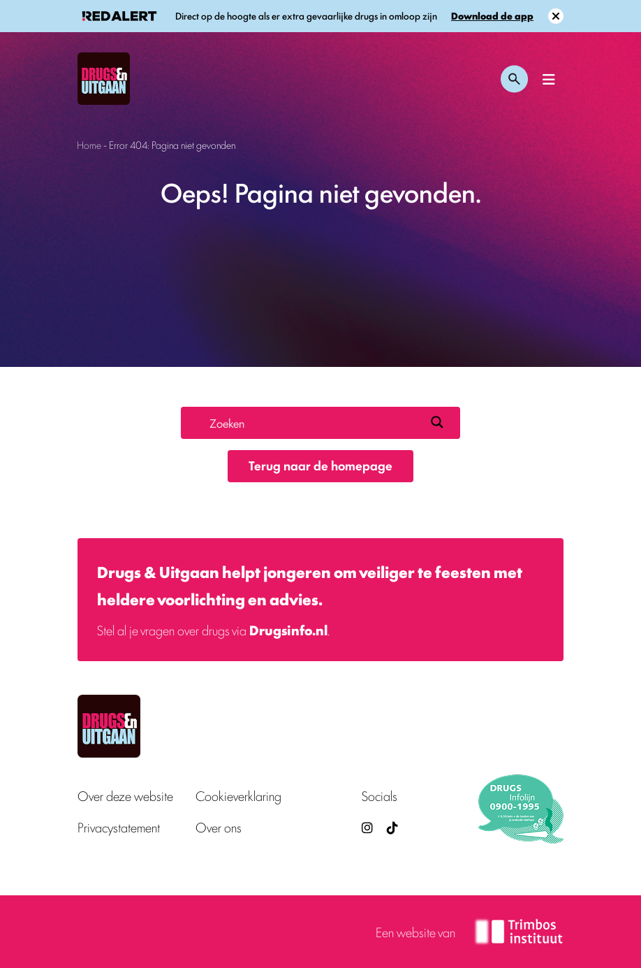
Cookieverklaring (238, 795)
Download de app (492, 15)
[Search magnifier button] (437, 422)
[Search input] (314, 422)
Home (89, 144)
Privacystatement (119, 827)
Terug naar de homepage (320, 465)
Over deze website (125, 795)
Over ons (219, 827)
